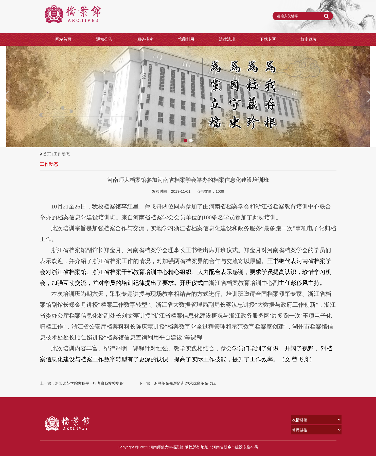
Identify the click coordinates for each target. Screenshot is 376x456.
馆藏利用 (186, 39)
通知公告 (104, 39)
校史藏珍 (308, 39)
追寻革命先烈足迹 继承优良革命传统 (185, 383)
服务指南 (145, 39)
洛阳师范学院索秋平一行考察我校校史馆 (89, 383)
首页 (47, 154)
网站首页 (63, 39)
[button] (370, 96)
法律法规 (227, 39)
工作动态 (61, 154)
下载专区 (268, 39)
